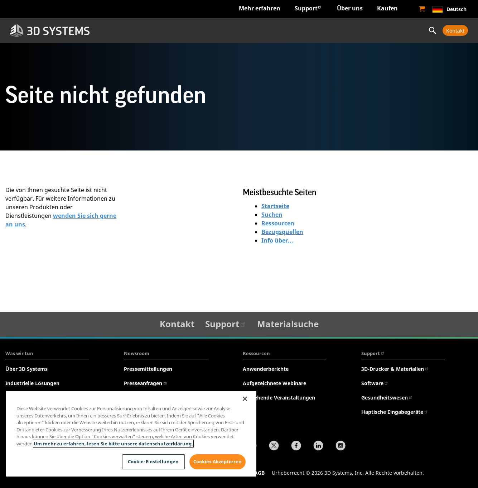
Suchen (272, 215)
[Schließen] (245, 399)
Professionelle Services (382, 30)
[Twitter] (274, 446)
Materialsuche (288, 324)
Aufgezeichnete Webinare (274, 383)
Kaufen (387, 8)
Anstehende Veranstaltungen (279, 397)
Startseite (275, 206)
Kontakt (455, 30)
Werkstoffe (301, 30)
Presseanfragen (145, 383)
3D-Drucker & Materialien (395, 368)
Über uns (350, 8)
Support (308, 8)
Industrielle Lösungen (32, 383)
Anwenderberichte (266, 368)
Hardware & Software (220, 30)
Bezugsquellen (282, 232)
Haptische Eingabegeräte (394, 411)
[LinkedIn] (318, 446)
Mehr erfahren (259, 8)
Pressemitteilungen (148, 368)
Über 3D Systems (26, 368)
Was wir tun (19, 353)
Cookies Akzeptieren (217, 461)
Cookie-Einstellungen (153, 461)
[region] (131, 434)
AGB (259, 472)
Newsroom (136, 353)
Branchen (140, 30)
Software (374, 383)
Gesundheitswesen (387, 397)
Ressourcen (277, 223)
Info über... (277, 240)
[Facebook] (296, 446)
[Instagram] (340, 446)
